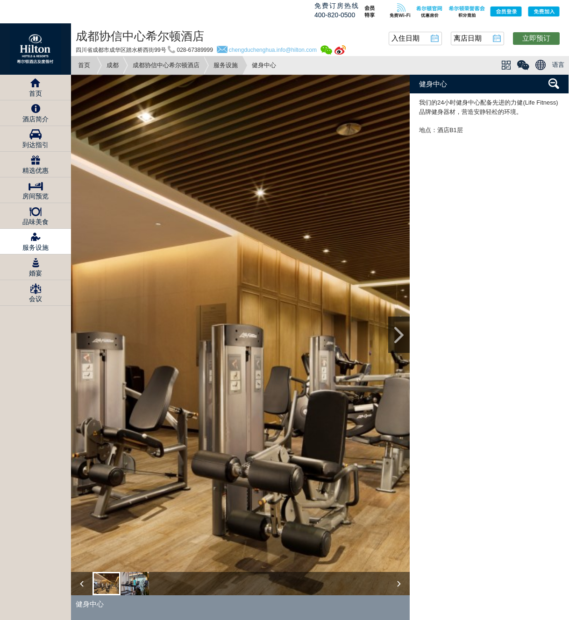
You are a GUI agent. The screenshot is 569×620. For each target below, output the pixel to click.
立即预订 (536, 38)
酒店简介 (35, 119)
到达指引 (35, 144)
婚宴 (35, 273)
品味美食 (35, 221)
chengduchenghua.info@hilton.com (273, 50)
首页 (84, 65)
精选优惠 (35, 170)
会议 (35, 299)
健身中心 (433, 84)
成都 (113, 65)
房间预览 (35, 196)
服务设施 (225, 65)
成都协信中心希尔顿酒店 (166, 65)
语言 (558, 64)
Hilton (35, 49)
